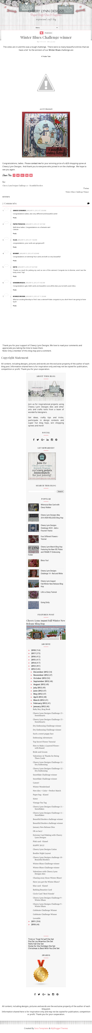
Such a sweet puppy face (43, 734)
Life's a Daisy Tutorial (49, 593)
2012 (33, 669)
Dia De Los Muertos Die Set (40, 942)
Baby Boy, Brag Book (41, 709)
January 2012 (39, 707)
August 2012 (39, 685)
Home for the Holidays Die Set (41, 946)
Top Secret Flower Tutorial (44, 742)
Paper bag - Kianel (40, 795)
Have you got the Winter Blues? (46, 882)
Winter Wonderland (41, 787)
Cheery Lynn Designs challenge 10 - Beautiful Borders (48, 858)
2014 (33, 663)
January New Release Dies (44, 827)
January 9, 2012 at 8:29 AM (30, 254)
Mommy (16, 254)
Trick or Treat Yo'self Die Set (41, 939)
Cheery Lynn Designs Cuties (45, 850)
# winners (48, 33)
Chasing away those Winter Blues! (47, 878)
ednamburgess (19, 283)
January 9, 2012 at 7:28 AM (27, 240)
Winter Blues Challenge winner (46, 864)
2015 (33, 660)
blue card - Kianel (40, 886)
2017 (33, 654)
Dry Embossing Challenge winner (47, 726)
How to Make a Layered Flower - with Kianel (46, 747)
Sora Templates (41, 1029)
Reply (15, 218)
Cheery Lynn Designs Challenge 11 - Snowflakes (48, 808)
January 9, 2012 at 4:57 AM (36, 225)
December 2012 (41, 672)
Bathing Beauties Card (42, 890)
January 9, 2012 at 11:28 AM (36, 297)
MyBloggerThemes (59, 1029)
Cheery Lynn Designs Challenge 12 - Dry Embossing (48, 763)
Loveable (36, 918)
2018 (33, 650)
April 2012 (38, 697)
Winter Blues (55, 50)
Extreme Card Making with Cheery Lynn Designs (47, 836)
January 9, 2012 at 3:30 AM (37, 211)
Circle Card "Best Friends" (44, 894)
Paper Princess (19, 225)
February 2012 (40, 703)
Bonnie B (49, 109)
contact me (36, 163)
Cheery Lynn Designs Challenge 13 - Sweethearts (48, 714)
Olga (15, 240)
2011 (33, 922)
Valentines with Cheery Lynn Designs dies (45, 873)
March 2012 (39, 700)
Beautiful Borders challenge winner (48, 819)
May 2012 (38, 694)
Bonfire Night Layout (42, 854)
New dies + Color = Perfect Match (47, 791)
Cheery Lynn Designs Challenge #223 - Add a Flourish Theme (49, 528)
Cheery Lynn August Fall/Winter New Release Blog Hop (52, 584)
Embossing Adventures (42, 738)
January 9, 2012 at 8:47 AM (28, 268)
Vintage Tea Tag (40, 803)
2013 (33, 666)
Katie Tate (47, 57)
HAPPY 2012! (38, 846)
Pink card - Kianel (40, 842)
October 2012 (40, 678)
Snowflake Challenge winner (45, 775)
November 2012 (41, 675)
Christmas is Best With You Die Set (43, 949)
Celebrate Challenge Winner (45, 910)
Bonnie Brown (19, 297)
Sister (35, 799)
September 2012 (41, 682)
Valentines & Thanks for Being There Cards (46, 757)
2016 (33, 657)
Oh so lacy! (37, 831)
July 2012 (37, 688)
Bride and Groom (40, 752)
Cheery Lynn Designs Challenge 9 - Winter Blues (47, 899)
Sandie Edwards (20, 211)
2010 (33, 925)
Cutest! (36, 783)
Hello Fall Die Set (36, 944)
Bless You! (45, 561)
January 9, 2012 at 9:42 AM (35, 283)
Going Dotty (45, 603)
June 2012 (38, 691)
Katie (15, 268)
